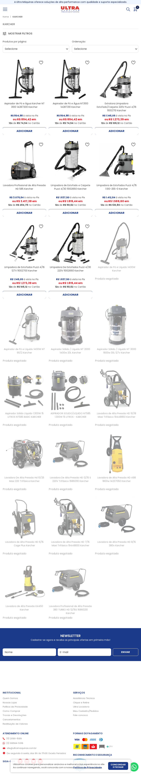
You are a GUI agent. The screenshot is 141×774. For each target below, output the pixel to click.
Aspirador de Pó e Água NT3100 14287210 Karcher (70, 105)
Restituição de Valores (15, 723)
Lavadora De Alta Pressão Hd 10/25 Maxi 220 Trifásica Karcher (24, 479)
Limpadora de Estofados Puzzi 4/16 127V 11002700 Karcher (24, 268)
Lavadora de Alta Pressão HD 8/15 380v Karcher (116, 543)
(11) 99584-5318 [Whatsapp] (14, 743)
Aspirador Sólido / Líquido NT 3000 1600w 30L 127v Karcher (116, 350)
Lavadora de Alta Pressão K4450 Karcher (24, 607)
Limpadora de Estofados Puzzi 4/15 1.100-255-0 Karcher (117, 187)
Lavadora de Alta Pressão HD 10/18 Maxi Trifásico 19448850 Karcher (116, 415)
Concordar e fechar (118, 766)
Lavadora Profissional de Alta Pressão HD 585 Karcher (24, 187)
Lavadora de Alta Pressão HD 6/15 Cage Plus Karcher (24, 543)
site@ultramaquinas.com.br (22, 748)
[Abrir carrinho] (135, 9)
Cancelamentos (11, 719)
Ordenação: (79, 41)
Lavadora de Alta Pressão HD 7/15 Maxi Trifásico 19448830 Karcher (70, 543)
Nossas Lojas (10, 702)
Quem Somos (10, 698)
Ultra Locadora (81, 706)
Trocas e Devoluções (14, 715)
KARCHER (18, 16)
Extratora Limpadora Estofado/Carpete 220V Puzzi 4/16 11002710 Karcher (116, 107)
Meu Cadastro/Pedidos (86, 711)
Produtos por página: (15, 41)
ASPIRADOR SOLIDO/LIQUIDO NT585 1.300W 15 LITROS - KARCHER (70, 415)
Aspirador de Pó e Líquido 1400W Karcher (116, 268)
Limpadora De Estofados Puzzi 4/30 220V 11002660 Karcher (70, 268)
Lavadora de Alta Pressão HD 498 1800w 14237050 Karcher (116, 479)
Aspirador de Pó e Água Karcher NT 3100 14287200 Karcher (24, 105)
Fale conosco (80, 715)
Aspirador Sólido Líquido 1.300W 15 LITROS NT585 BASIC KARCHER (24, 415)
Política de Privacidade (15, 706)
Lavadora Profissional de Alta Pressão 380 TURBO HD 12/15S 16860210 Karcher (70, 609)
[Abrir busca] (128, 9)
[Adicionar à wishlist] (41, 62)
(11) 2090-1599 (14, 738)
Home (6, 16)
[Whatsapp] (133, 767)
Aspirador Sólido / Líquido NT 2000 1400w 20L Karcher (70, 350)
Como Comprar (11, 711)
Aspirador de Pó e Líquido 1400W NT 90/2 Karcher (24, 350)
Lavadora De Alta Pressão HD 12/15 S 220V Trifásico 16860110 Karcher (70, 479)
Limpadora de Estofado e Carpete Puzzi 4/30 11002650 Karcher (70, 187)
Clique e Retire (81, 702)
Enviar (125, 652)
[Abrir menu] (9, 9)
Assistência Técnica (84, 698)
